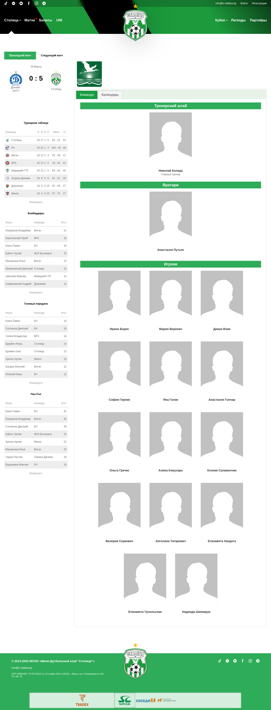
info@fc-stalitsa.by (226, 3)
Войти (244, 3)
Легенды (238, 20)
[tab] (86, 95)
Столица (11, 20)
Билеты (45, 20)
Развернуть (36, 202)
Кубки (220, 20)
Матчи (29, 20)
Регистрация (259, 3)
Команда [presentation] (87, 95)
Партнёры (258, 20)
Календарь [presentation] (110, 95)
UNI (59, 20)
